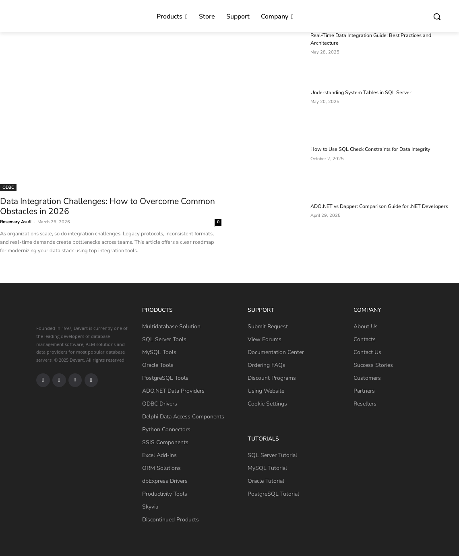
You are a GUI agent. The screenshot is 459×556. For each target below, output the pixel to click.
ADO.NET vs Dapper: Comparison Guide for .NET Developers (376, 206)
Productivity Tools (164, 494)
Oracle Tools (158, 365)
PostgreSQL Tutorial (273, 494)
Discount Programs (272, 378)
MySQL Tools (159, 352)
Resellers (365, 404)
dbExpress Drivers (165, 481)
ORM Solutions (161, 468)
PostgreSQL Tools (165, 378)
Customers (367, 378)
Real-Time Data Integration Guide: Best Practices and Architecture (381, 35)
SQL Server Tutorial (272, 455)
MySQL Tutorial (267, 468)
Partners (364, 391)
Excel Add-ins (159, 455)
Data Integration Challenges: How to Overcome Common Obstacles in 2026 (107, 206)
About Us (366, 326)
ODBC (8, 187)
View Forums (264, 339)
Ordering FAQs (266, 365)
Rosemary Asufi (15, 222)
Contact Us (367, 352)
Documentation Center (276, 352)
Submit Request (268, 326)
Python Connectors (166, 429)
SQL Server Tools (164, 339)
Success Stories (373, 365)
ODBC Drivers (159, 404)
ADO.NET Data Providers (173, 391)
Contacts (365, 339)
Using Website (266, 391)
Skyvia (150, 507)
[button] (437, 16)
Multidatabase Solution (171, 326)
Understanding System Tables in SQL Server (358, 92)
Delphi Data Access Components (183, 416)
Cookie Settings (267, 404)
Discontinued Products (170, 519)
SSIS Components (165, 442)
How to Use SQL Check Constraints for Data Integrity (367, 149)
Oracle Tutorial (266, 481)
